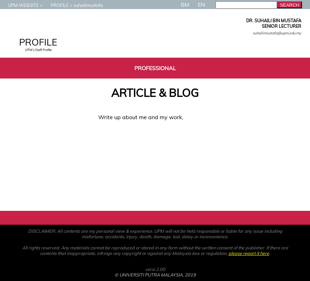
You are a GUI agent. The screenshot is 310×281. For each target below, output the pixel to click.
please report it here (248, 253)
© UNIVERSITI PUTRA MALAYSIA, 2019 (155, 275)
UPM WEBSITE (20, 5)
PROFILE (56, 5)
